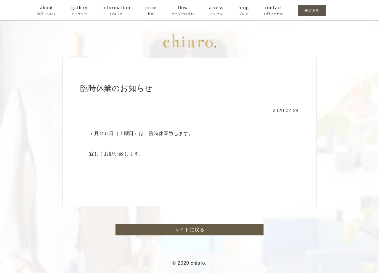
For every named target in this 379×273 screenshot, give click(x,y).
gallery (79, 10)
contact (273, 10)
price (150, 10)
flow (182, 10)
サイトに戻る (190, 229)
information (116, 10)
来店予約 (311, 10)
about (46, 10)
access (216, 10)
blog (243, 10)
